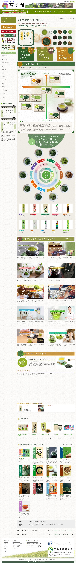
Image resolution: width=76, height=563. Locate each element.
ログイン (72, 11)
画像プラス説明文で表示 (34, 521)
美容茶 (3, 97)
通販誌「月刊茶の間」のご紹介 (34, 543)
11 (70, 530)
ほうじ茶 (4, 79)
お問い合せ (46, 11)
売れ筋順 (60, 524)
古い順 (39, 524)
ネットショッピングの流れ (18, 543)
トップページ (6, 540)
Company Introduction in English (34, 546)
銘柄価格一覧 (5, 55)
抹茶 (3, 73)
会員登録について (16, 542)
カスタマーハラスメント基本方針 (34, 545)
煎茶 (3, 66)
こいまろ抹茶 (55, 434)
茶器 (3, 83)
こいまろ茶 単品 (33, 434)
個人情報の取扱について (51, 559)
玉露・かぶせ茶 (5, 62)
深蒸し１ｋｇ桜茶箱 (68, 434)
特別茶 (3, 86)
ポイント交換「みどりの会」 (33, 540)
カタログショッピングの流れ (18, 545)
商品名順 (56, 524)
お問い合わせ (15, 548)
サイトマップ (60, 11)
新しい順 (35, 524)
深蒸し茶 (4, 69)
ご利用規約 (26, 559)
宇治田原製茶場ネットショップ (8, 1)
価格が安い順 (44, 524)
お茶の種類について (7, 52)
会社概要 (53, 11)
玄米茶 (3, 76)
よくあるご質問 (16, 546)
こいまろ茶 (4, 59)
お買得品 (4, 93)
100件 (35, 525)
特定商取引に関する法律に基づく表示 (37, 559)
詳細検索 (23, 10)
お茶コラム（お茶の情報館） (33, 542)
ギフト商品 (4, 90)
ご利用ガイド (39, 11)
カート (67, 11)
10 (69, 530)
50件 (32, 525)
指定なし (31, 524)
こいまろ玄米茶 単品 (45, 434)
